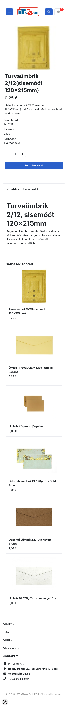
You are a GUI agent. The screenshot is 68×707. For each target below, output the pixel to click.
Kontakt (9, 656)
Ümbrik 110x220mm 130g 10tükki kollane (31, 370)
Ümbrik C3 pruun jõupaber (26, 426)
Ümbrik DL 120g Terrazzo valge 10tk (32, 598)
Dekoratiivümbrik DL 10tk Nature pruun (30, 541)
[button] (8, 48)
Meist (7, 624)
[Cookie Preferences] (5, 702)
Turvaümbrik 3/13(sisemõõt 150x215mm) (27, 311)
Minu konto (11, 648)
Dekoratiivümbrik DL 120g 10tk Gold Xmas (32, 483)
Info (6, 632)
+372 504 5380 (18, 678)
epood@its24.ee (19, 673)
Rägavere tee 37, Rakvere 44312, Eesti (33, 668)
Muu (6, 640)
